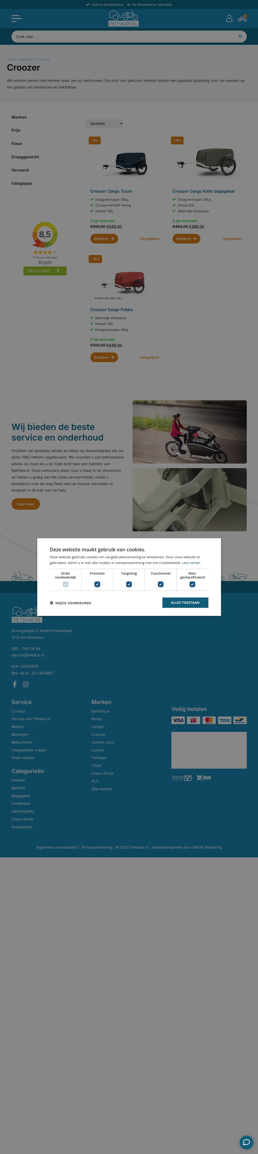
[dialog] (129, 577)
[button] (70, 603)
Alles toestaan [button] (185, 602)
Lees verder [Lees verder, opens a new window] (191, 562)
